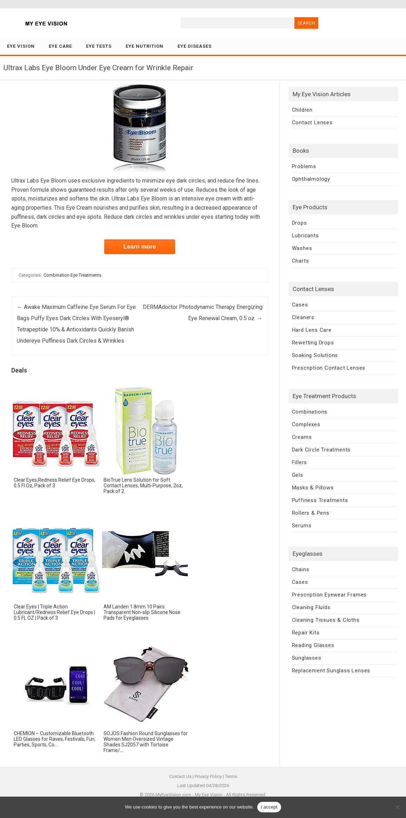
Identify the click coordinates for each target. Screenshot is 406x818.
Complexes (306, 424)
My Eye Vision (208, 794)
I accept (269, 807)
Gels (297, 475)
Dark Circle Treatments (321, 450)
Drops (299, 223)
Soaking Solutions (315, 355)
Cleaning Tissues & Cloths (326, 620)
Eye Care (60, 46)
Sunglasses (306, 658)
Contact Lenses (312, 122)
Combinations (310, 412)
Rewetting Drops (313, 342)
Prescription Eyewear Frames (329, 595)
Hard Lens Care (312, 330)
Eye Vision (21, 46)
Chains (301, 569)
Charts (300, 261)
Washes (302, 248)
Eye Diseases (195, 46)
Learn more (140, 246)
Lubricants (305, 235)
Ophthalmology (311, 179)
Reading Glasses (313, 645)
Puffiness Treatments (320, 500)
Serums (302, 525)
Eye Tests (99, 46)
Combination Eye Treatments (72, 275)
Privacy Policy (208, 776)
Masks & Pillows (313, 487)
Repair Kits (306, 632)
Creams (302, 437)
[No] (397, 807)
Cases (300, 305)
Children (302, 110)
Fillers (299, 462)
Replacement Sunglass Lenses (331, 670)
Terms (231, 776)
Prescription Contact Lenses (329, 368)
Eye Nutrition (145, 46)
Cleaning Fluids (311, 607)
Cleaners (303, 317)
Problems (304, 166)
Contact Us (180, 776)
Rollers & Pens (311, 513)
